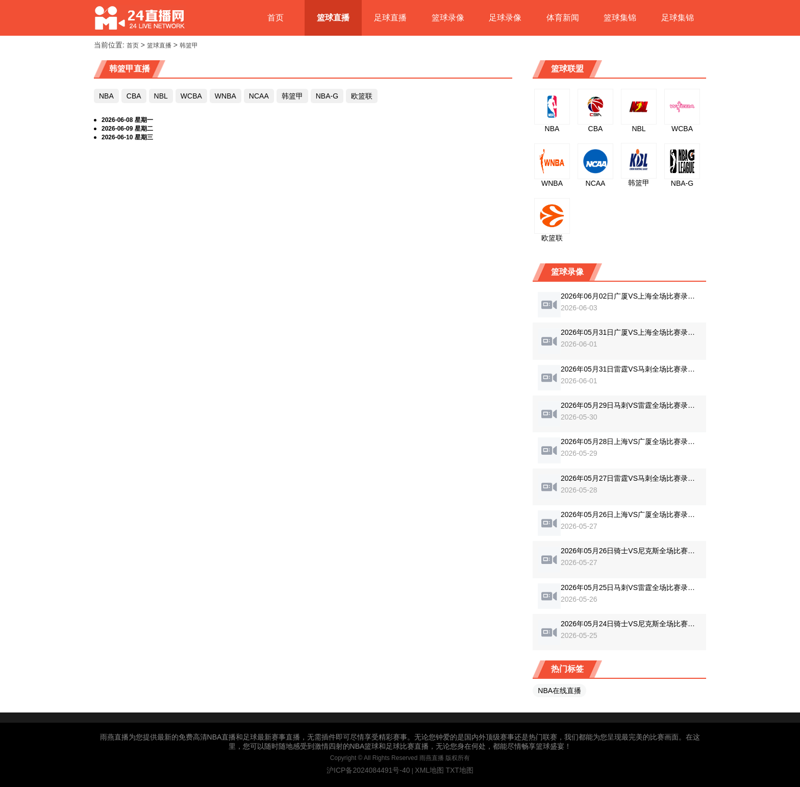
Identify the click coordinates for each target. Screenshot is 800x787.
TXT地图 (459, 770)
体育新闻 (562, 17)
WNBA (225, 96)
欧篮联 (361, 96)
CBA (134, 96)
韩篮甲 (189, 45)
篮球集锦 (620, 17)
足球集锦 (677, 17)
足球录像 (505, 17)
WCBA (191, 96)
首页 (275, 17)
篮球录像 (448, 17)
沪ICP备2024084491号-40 (368, 770)
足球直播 (390, 17)
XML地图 (429, 770)
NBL (161, 96)
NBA (106, 96)
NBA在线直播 (559, 690)
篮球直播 (333, 17)
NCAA (259, 96)
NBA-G (327, 96)
